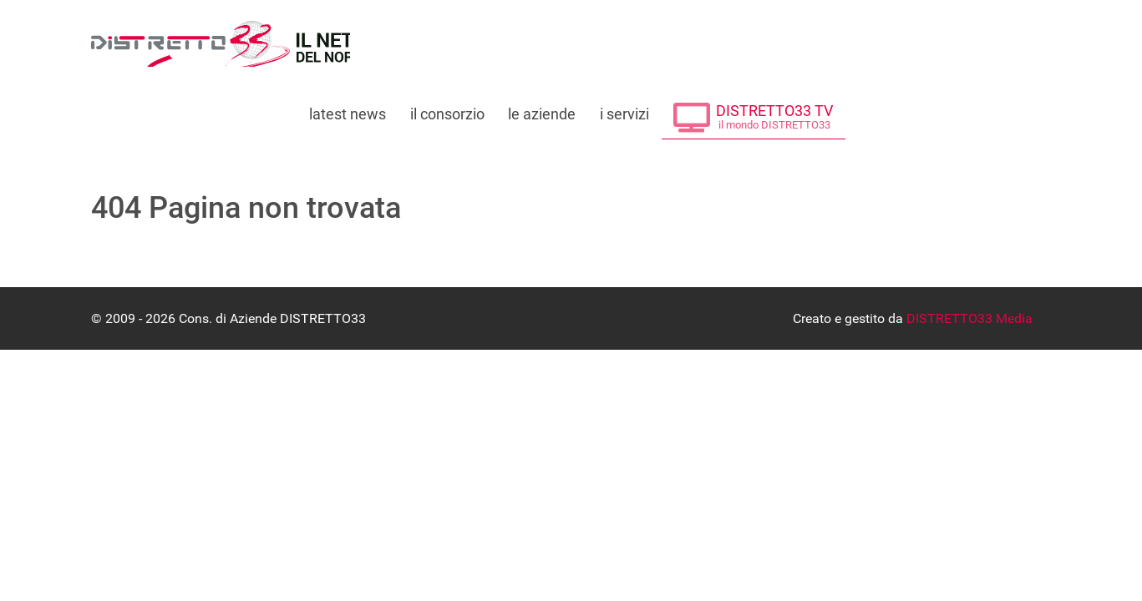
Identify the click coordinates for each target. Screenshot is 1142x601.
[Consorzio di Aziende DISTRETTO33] (220, 44)
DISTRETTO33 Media (969, 318)
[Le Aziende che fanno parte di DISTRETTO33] (542, 109)
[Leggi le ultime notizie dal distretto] (347, 109)
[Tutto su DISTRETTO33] (447, 109)
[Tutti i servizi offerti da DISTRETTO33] (625, 109)
